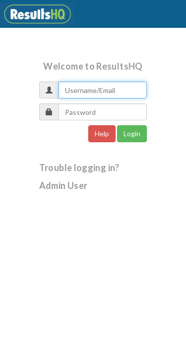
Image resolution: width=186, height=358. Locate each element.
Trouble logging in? (79, 167)
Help (102, 133)
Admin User (63, 185)
